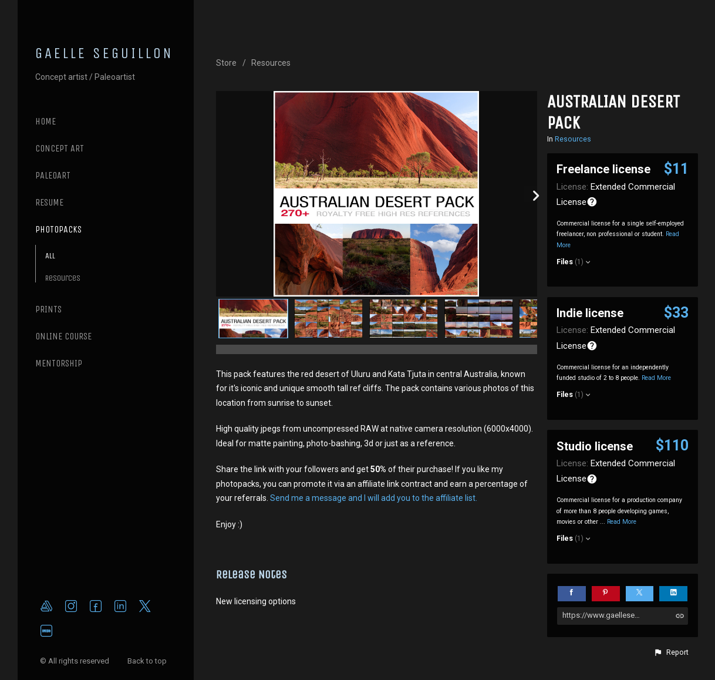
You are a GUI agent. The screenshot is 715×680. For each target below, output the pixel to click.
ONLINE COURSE (63, 336)
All (50, 256)
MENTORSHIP (58, 363)
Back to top (147, 661)
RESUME (49, 202)
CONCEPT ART (59, 148)
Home (45, 121)
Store (226, 63)
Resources (62, 278)
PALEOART (52, 175)
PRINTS (48, 309)
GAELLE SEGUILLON (104, 53)
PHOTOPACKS (58, 229)
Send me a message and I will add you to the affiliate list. (373, 498)
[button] (671, 652)
